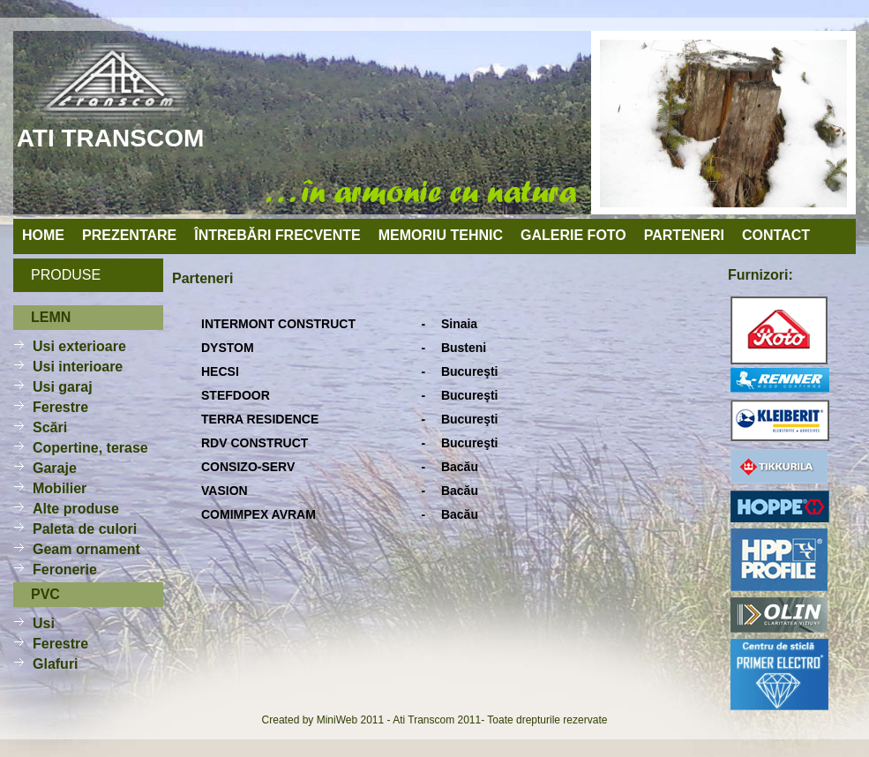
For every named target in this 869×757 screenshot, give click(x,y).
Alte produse (76, 508)
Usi (44, 623)
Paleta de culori (85, 528)
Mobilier (59, 488)
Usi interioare (78, 366)
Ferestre (60, 407)
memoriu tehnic (440, 235)
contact (776, 235)
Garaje (55, 468)
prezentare (129, 235)
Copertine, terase (90, 447)
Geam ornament (86, 549)
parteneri (684, 235)
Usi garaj (63, 386)
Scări (50, 427)
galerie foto (573, 235)
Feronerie (65, 569)
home (43, 235)
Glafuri (56, 663)
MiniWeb (337, 720)
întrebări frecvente (277, 235)
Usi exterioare (79, 346)
